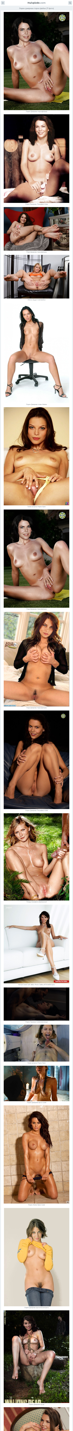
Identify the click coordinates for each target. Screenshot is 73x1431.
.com (37, 3)
